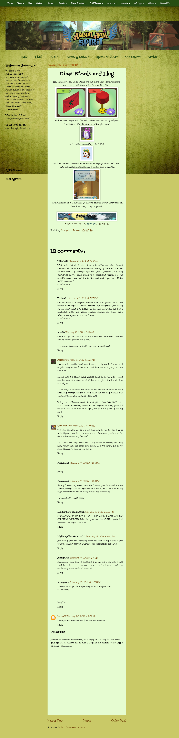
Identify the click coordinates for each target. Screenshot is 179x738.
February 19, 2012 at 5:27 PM (100, 536)
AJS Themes (96, 3)
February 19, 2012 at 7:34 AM (83, 261)
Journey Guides (77, 57)
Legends (125, 3)
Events (63, 3)
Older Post (118, 720)
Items (51, 3)
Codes (40, 3)
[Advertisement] (89, 13)
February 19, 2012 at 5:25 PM (99, 512)
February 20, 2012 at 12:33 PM (85, 582)
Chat (30, 3)
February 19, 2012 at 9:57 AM (80, 359)
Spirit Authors (107, 57)
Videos (152, 3)
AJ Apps (139, 3)
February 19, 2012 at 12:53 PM (84, 463)
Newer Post (55, 720)
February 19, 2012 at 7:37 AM (83, 298)
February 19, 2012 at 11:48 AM (82, 425)
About (20, 3)
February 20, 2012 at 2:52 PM (81, 616)
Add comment (58, 632)
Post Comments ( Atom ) (73, 727)
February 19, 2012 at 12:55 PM (84, 481)
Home (10, 3)
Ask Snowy (133, 57)
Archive (112, 3)
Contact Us (165, 3)
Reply (60, 288)
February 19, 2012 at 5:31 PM (84, 557)
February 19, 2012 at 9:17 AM (80, 332)
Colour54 (62, 425)
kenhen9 (62, 616)
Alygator (62, 359)
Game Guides (78, 3)
